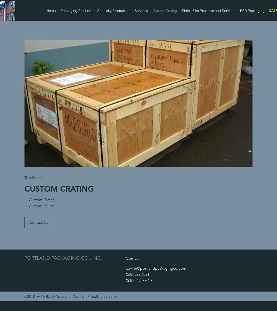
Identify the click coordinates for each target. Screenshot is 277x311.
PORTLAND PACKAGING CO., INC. (63, 258)
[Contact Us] (38, 222)
